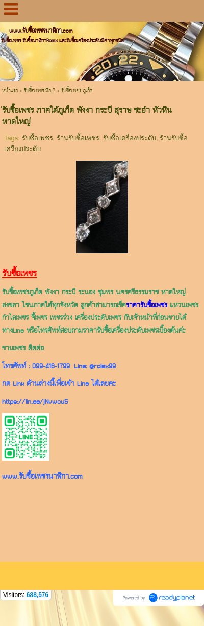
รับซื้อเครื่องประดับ (129, 138)
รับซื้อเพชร (37, 138)
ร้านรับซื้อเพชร (78, 138)
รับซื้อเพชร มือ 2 (39, 90)
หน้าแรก (10, 90)
